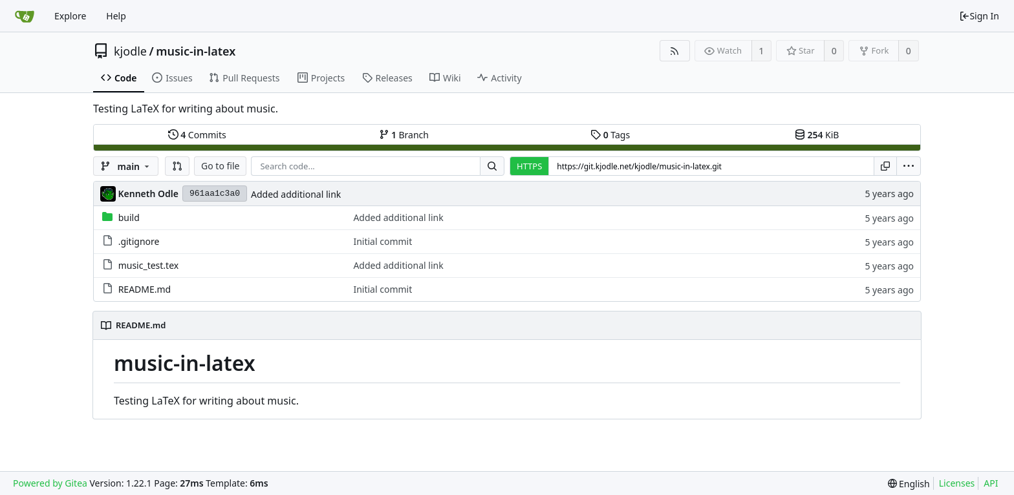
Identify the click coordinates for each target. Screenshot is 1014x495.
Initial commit (382, 241)
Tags (610, 135)
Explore (70, 16)
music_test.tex (148, 265)
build (129, 217)
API (991, 483)
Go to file (220, 166)
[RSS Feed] (675, 50)
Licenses (957, 483)
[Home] (24, 16)
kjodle (130, 51)
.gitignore (139, 241)
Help (116, 16)
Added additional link (296, 194)
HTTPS (529, 166)
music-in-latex (195, 51)
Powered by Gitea (50, 483)
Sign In (979, 16)
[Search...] (492, 166)
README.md (144, 289)
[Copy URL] (885, 166)
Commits (197, 135)
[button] (177, 166)
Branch (404, 135)
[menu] (908, 166)
